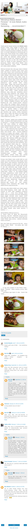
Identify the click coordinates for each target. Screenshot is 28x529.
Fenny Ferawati (8, 461)
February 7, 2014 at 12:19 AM (18, 424)
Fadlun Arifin (7, 424)
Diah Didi (6, 353)
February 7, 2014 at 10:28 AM (20, 461)
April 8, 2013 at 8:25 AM (17, 353)
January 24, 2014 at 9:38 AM (18, 412)
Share (3, 335)
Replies (8, 377)
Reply (5, 348)
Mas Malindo (7, 486)
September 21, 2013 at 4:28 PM (18, 365)
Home (14, 525)
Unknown (6, 403)
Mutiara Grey (7, 365)
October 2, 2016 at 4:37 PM (17, 486)
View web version (14, 527)
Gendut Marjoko (8, 343)
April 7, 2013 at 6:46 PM (18, 343)
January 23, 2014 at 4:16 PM (16, 403)
